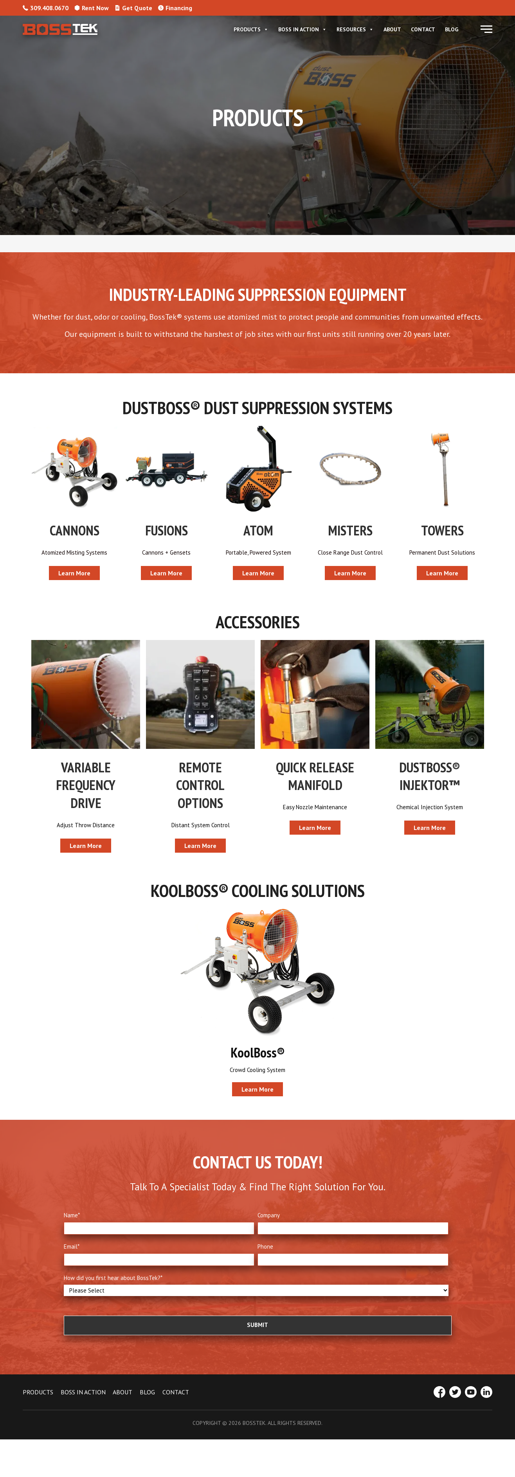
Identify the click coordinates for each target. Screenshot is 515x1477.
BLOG (147, 1400)
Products (251, 29)
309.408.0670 (45, 8)
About (392, 29)
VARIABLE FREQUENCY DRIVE (85, 787)
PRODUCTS (38, 1400)
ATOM (258, 530)
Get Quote (133, 8)
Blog (451, 29)
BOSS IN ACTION (83, 1400)
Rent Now (91, 8)
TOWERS (442, 530)
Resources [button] (355, 29)
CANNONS (74, 530)
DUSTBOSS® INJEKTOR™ (429, 779)
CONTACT (175, 1400)
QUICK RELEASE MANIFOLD (315, 779)
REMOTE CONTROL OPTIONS (200, 787)
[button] (486, 29)
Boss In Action (302, 29)
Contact (423, 29)
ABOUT (122, 1400)
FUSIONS (166, 530)
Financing (175, 8)
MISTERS (350, 530)
